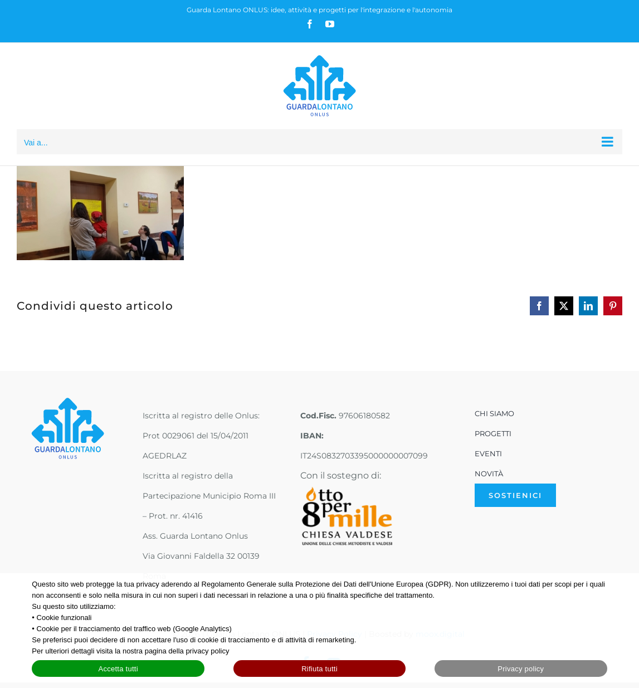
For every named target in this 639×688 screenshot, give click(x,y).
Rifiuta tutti (319, 669)
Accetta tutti (118, 669)
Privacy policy (520, 669)
